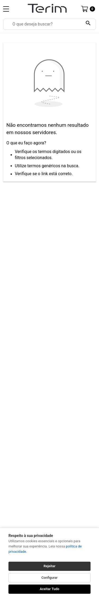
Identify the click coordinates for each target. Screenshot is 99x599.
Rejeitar (49, 566)
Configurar (49, 578)
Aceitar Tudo (49, 589)
